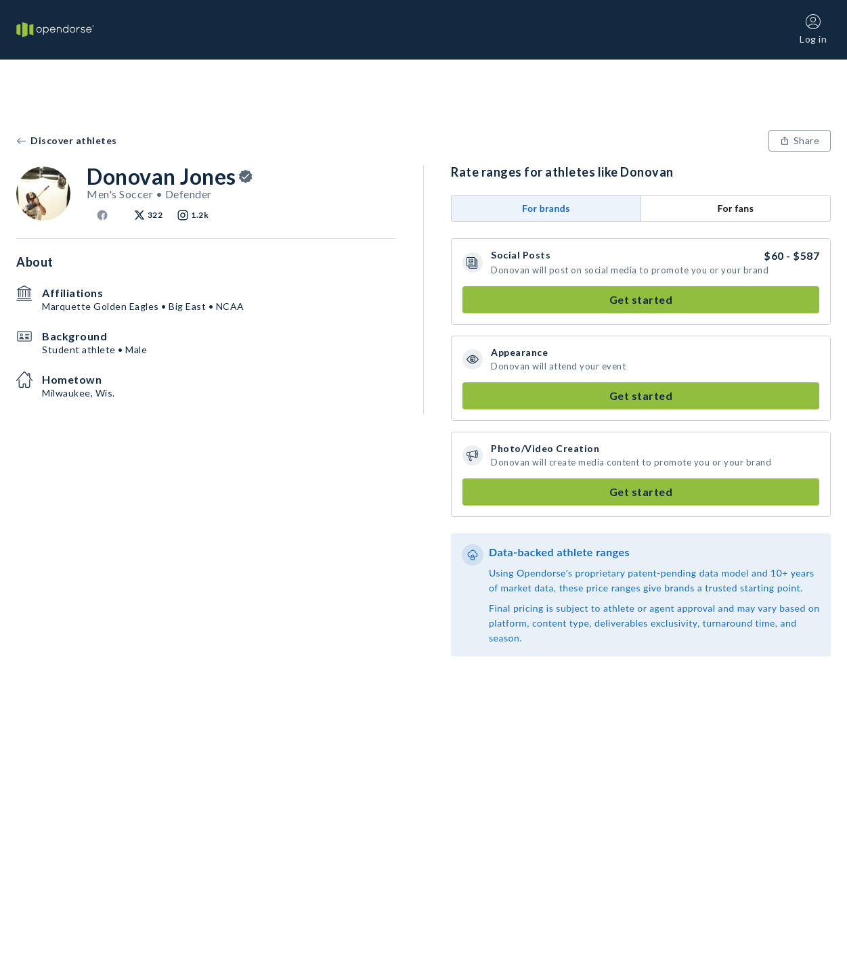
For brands (546, 208)
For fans (736, 208)
